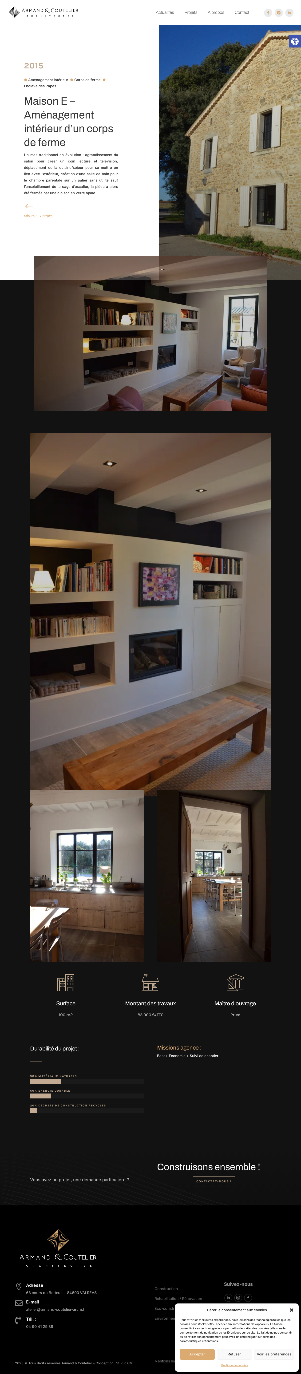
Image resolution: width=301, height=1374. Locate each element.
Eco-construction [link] (170, 1308)
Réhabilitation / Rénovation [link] (178, 1298)
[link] (295, 41)
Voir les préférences (274, 1354)
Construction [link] (166, 1288)
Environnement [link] (168, 1318)
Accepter (197, 1354)
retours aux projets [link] (38, 215)
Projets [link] (190, 13)
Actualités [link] (165, 13)
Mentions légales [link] (168, 1359)
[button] (291, 1310)
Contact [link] (242, 13)
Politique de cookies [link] (234, 1365)
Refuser (234, 1354)
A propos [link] (216, 13)
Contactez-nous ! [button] (214, 1181)
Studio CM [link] (124, 1363)
